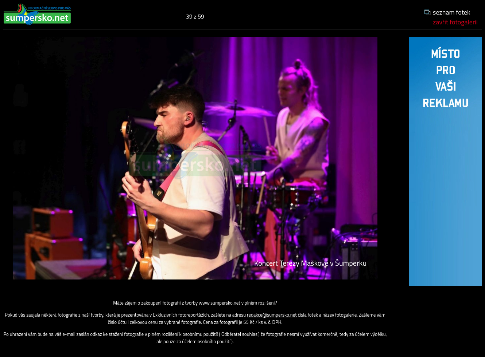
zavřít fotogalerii (455, 22)
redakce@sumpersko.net (272, 314)
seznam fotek (451, 12)
